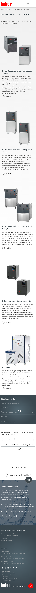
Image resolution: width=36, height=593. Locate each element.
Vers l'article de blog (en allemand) (14, 516)
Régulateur (4, 408)
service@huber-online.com (18, 563)
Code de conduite (7, 575)
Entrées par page (18, 467)
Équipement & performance (9, 412)
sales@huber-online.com (18, 553)
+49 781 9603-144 (6, 563)
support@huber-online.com (19, 558)
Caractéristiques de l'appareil (10, 403)
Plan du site (5, 576)
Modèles (8, 97)
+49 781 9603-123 (6, 553)
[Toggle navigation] (34, 3)
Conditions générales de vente (10, 578)
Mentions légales (6, 571)
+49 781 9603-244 (6, 558)
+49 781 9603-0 (5, 539)
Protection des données (8, 573)
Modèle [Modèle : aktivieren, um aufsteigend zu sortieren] (16, 445)
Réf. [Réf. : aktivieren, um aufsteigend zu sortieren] (7, 445)
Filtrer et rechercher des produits (18, 475)
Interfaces (4, 417)
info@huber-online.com (7, 540)
